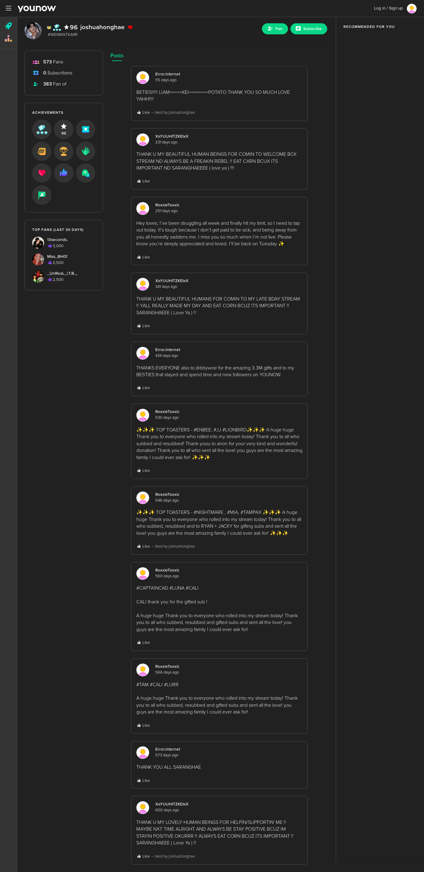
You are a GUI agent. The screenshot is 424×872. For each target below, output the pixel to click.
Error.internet (167, 74)
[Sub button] (308, 28)
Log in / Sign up (388, 8)
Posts (116, 55)
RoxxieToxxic (167, 205)
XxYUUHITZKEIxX (171, 136)
